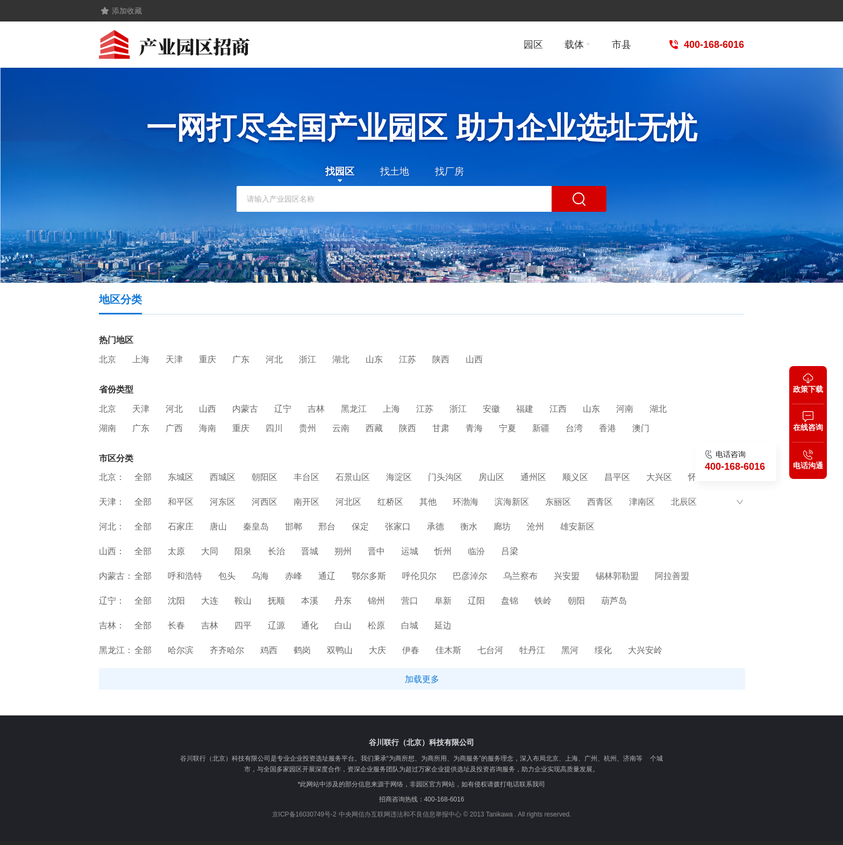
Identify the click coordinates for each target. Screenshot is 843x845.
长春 (176, 625)
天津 (174, 359)
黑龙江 (354, 409)
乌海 (260, 576)
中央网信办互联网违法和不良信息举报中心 (400, 814)
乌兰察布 (520, 576)
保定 (360, 526)
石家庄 (181, 526)
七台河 (490, 650)
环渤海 (465, 501)
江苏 (407, 359)
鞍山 (243, 600)
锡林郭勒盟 (617, 576)
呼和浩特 (185, 576)
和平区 (181, 501)
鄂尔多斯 (369, 576)
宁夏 (507, 428)
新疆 (540, 428)
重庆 (207, 359)
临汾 (476, 551)
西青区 (600, 501)
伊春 (410, 650)
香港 (607, 428)
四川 (274, 428)
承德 (435, 526)
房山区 (491, 477)
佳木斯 (448, 650)
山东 (374, 359)
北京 (107, 359)
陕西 (440, 359)
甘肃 (440, 428)
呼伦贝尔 (419, 576)
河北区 (348, 501)
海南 (207, 428)
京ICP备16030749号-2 (304, 814)
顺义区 (575, 477)
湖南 (107, 428)
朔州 (343, 551)
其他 (428, 501)
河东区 (222, 501)
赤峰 (293, 576)
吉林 (316, 409)
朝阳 (576, 600)
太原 (176, 551)
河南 (624, 409)
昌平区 (617, 477)
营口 (409, 600)
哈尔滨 (181, 650)
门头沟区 (445, 477)
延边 (443, 625)
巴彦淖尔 (470, 576)
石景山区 (352, 477)
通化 (309, 625)
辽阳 (476, 600)
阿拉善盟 (672, 576)
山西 (474, 359)
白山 (343, 625)
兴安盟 (567, 576)
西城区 (222, 477)
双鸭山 (340, 650)
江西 (558, 409)
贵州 (307, 428)
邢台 (326, 526)
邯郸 (293, 526)
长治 (276, 551)
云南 (340, 428)
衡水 (468, 526)
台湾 (574, 428)
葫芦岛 (614, 600)
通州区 (533, 477)
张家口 (398, 526)
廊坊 (502, 526)
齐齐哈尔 (227, 650)
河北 (274, 359)
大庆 (377, 650)
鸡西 (268, 650)
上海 (140, 359)
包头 (226, 576)
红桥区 (390, 501)
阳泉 (243, 551)
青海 (474, 428)
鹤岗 (302, 650)
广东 (240, 359)
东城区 (181, 477)
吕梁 (509, 551)
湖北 (340, 359)
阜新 (443, 600)
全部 (143, 477)
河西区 (264, 501)
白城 (409, 625)
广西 (174, 428)
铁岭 (543, 600)
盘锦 (509, 600)
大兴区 (659, 477)
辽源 (276, 625)
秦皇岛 (256, 526)
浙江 (307, 359)
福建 (524, 409)
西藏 (374, 428)
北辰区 (684, 501)
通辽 (326, 576)
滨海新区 (512, 501)
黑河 (569, 650)
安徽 (491, 409)
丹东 (343, 600)
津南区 (642, 501)
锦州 (376, 600)
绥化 (603, 650)
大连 (209, 600)
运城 (409, 551)
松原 (376, 625)
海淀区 (399, 477)
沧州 (535, 526)
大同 (209, 551)
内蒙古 (245, 409)
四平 (243, 625)
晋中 (376, 551)
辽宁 (282, 409)
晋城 (309, 551)
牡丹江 (532, 650)
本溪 (309, 600)
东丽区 (558, 501)
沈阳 (176, 600)
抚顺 (276, 600)
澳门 (640, 428)
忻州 (443, 551)
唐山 (218, 526)
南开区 (306, 501)
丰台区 (306, 477)
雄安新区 (577, 526)
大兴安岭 (645, 650)
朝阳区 (264, 477)
